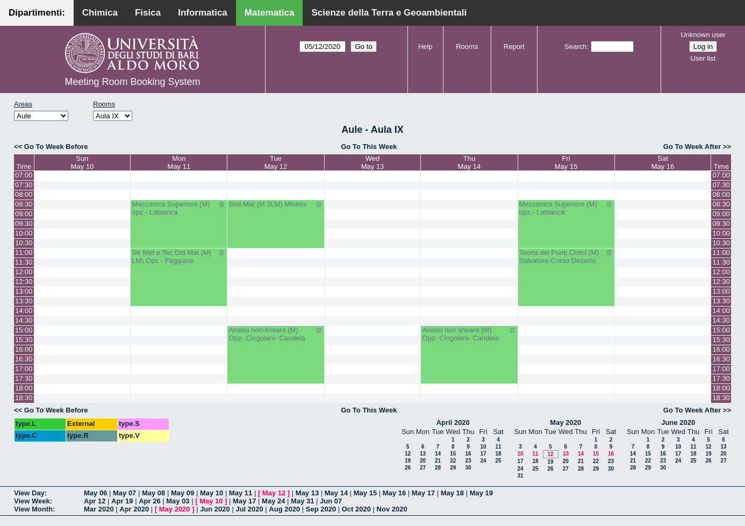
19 (408, 461)
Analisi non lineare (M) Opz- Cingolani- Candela (275, 334)
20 (423, 461)
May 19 (481, 493)
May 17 (423, 493)
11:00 (24, 252)
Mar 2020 (99, 509)
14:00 (24, 311)
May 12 (273, 493)
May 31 (302, 501)
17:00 (24, 369)
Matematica (270, 13)
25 (498, 461)
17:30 (24, 378)
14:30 (24, 320)
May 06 (95, 493)
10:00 (24, 233)
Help (425, 46)
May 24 (273, 501)
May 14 (336, 493)
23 (468, 461)
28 (438, 468)
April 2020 (453, 422)
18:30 (24, 398)
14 (438, 454)
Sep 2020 (321, 509)
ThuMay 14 (469, 162)
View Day (29, 493)
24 (483, 461)
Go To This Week (369, 147)
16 (468, 454)
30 (468, 468)
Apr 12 (94, 501)
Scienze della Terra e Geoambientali (389, 13)
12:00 (24, 272)
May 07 (124, 493)
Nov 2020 (392, 509)
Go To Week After (692, 147)
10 (483, 447)
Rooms (467, 46)
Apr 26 (149, 501)
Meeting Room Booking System (132, 81)
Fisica (148, 13)
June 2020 (678, 422)
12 (408, 454)
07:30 (24, 185)
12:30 (24, 282)
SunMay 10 (82, 162)
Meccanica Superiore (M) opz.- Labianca (179, 208)
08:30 (24, 204)
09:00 (24, 214)
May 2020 (565, 422)
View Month (33, 509)
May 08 (153, 493)
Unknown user (702, 35)
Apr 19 (122, 501)
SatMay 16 (663, 162)
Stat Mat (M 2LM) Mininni (275, 204)
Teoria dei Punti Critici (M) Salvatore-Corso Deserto (566, 256)
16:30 (24, 359)
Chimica (100, 13)
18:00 (24, 388)
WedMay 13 (372, 162)
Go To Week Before (56, 147)
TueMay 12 (276, 162)
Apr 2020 (134, 509)
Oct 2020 (356, 509)
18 (498, 454)
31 (520, 476)
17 (483, 454)
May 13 (307, 493)
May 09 (182, 493)
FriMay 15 (566, 162)
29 (453, 468)
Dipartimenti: (37, 13)
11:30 (24, 262)
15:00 (24, 330)
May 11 (240, 493)
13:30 (24, 301)
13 (423, 454)
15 (453, 454)
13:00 (24, 291)
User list (703, 58)
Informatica (202, 13)
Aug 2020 (284, 509)
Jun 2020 (215, 509)
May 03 (177, 501)
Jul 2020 (249, 509)
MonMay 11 (179, 162)
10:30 (24, 243)
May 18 (452, 493)
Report (514, 46)
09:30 (24, 223)
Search (575, 46)
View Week (32, 501)
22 (453, 461)
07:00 (24, 175)
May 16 (394, 493)
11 (498, 447)
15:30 (24, 340)
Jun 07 (331, 501)
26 (408, 468)
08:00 (24, 194)
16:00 (24, 349)
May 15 (365, 493)
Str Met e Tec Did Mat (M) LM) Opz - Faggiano (179, 256)
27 (423, 468)
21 (438, 461)
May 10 (211, 493)
